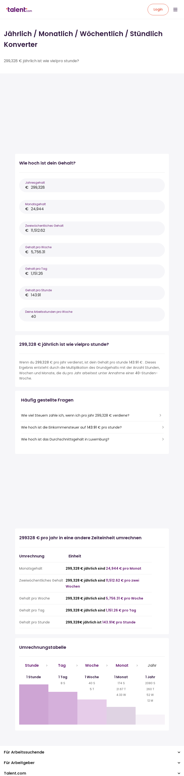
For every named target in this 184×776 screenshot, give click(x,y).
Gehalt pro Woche (38, 247)
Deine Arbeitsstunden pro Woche (48, 312)
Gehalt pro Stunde (38, 290)
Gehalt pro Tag (36, 269)
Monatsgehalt (35, 204)
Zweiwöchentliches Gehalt (44, 226)
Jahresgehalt (35, 183)
